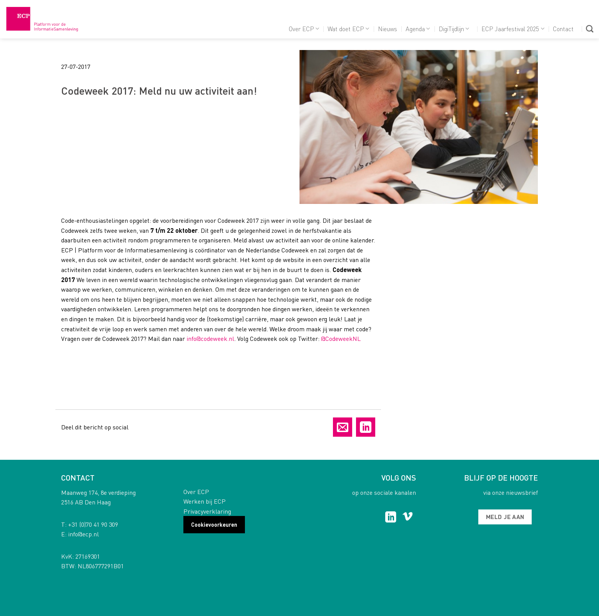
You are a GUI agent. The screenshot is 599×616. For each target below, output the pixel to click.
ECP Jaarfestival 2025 (512, 29)
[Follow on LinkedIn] (390, 518)
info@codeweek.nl (210, 338)
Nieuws (387, 29)
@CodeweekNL (341, 338)
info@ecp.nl (83, 534)
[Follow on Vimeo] (407, 518)
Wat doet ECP (348, 29)
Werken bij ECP (204, 501)
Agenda (418, 29)
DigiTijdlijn (454, 29)
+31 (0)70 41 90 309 (93, 524)
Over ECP (304, 29)
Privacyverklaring (207, 511)
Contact (563, 29)
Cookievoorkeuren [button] (214, 524)
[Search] (589, 28)
